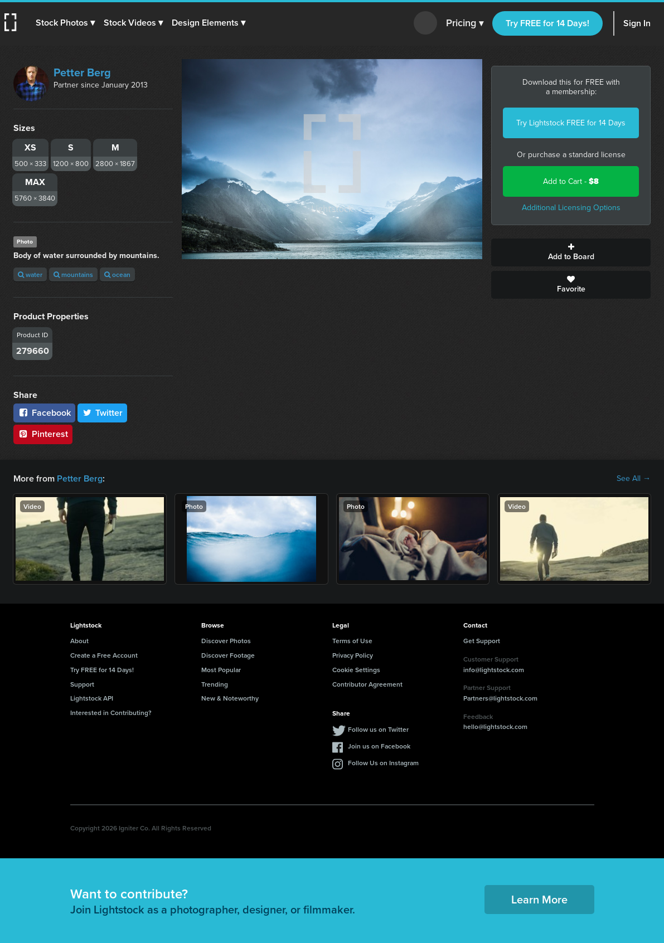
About (79, 640)
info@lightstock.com (493, 669)
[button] (65, 22)
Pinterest (43, 433)
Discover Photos (226, 640)
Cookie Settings (356, 669)
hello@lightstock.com (495, 726)
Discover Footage (228, 655)
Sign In (637, 23)
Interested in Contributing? (111, 712)
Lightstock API (91, 698)
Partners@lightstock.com (500, 698)
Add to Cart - (571, 181)
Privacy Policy (352, 655)
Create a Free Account (104, 655)
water (30, 274)
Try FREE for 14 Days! (547, 23)
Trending (214, 684)
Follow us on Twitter (378, 729)
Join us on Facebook (379, 746)
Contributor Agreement (367, 684)
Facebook (44, 412)
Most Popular (221, 669)
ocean (117, 274)
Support (82, 684)
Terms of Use (352, 640)
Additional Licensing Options (571, 207)
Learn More (539, 899)
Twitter (102, 412)
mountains (73, 274)
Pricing (464, 23)
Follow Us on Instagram (383, 762)
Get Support (481, 640)
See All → (634, 478)
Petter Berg (82, 72)
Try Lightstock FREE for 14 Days (571, 123)
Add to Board (571, 252)
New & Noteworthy (230, 698)
